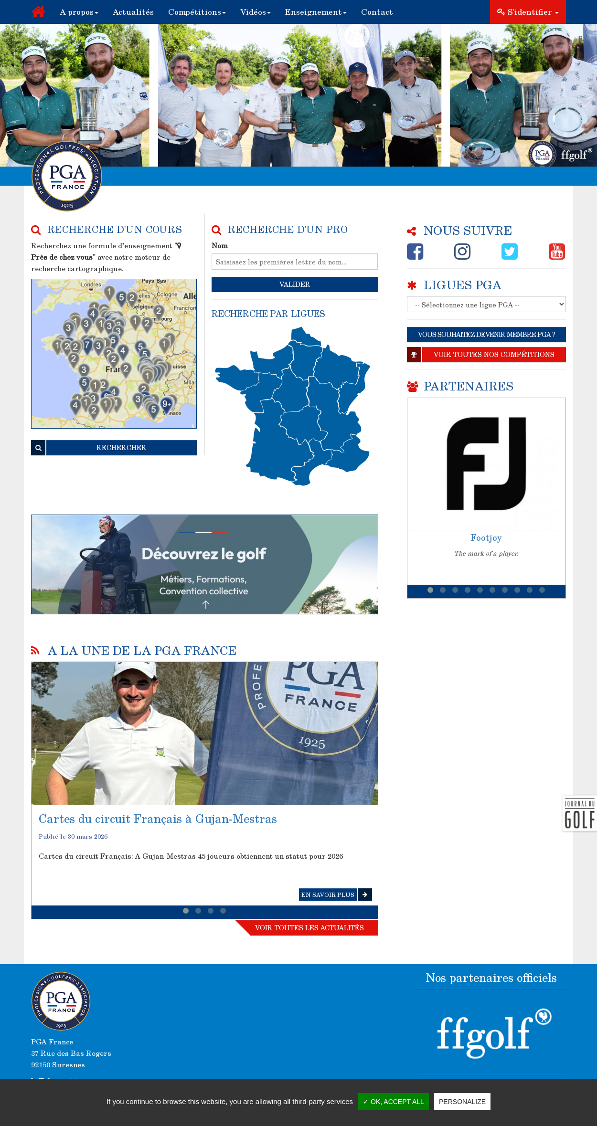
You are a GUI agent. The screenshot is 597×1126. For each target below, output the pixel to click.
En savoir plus (336, 894)
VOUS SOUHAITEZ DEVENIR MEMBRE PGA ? (486, 334)
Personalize (462, 1101)
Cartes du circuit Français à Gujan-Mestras (158, 818)
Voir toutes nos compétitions (480, 354)
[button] (79, 12)
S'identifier (528, 12)
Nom (220, 245)
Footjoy (486, 537)
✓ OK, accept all (393, 1101)
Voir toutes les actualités (309, 928)
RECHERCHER (89, 447)
